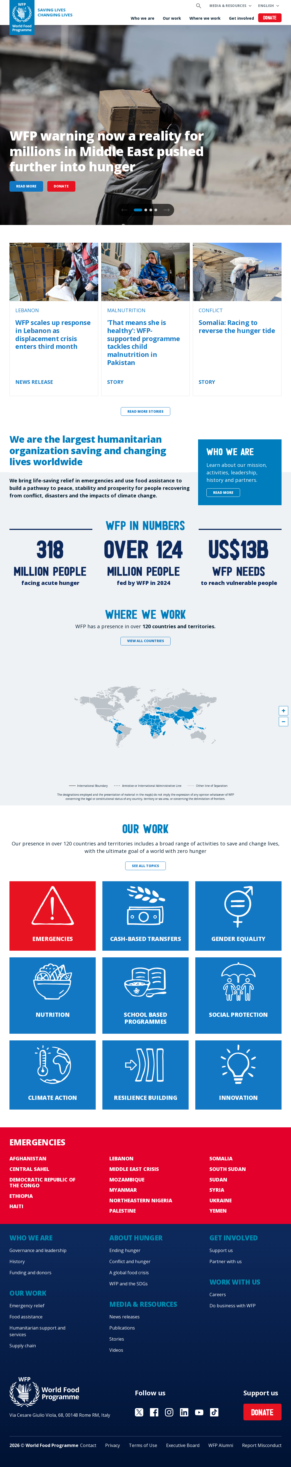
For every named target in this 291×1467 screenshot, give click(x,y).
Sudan (218, 1179)
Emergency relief (27, 1306)
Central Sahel (29, 1169)
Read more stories (145, 411)
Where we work (205, 18)
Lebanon (121, 1158)
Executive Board (182, 1445)
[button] (166, 210)
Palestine (122, 1210)
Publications (122, 1328)
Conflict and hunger (130, 1261)
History (17, 1261)
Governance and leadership (37, 1250)
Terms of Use (143, 1445)
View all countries (145, 641)
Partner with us (225, 1261)
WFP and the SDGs (128, 1284)
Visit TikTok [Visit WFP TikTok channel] (214, 1412)
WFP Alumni (220, 1445)
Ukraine (220, 1200)
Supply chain (22, 1346)
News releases (124, 1317)
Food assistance (26, 1317)
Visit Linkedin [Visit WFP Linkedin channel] (184, 1412)
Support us (221, 1250)
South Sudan (227, 1169)
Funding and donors (30, 1273)
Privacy (112, 1445)
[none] (145, 125)
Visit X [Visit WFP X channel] (139, 1412)
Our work (172, 18)
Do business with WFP (232, 1306)
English (266, 5)
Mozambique (126, 1179)
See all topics (145, 865)
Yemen (218, 1210)
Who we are (142, 18)
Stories (116, 1339)
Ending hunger (124, 1250)
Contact (88, 1445)
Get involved (241, 18)
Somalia (221, 1158)
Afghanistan (27, 1158)
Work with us (234, 1281)
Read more (26, 186)
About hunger (135, 1237)
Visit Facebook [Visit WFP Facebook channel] (154, 1412)
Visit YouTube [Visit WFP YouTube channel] (199, 1412)
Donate (270, 18)
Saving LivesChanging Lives (55, 12)
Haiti (16, 1206)
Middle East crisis (134, 1169)
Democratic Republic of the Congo (42, 1182)
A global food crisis (129, 1273)
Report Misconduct (262, 1445)
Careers (217, 1294)
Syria (216, 1189)
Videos (116, 1350)
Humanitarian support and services (37, 1331)
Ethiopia (21, 1196)
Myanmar (123, 1189)
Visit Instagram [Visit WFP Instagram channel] (169, 1412)
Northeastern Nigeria (140, 1200)
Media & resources (227, 5)
